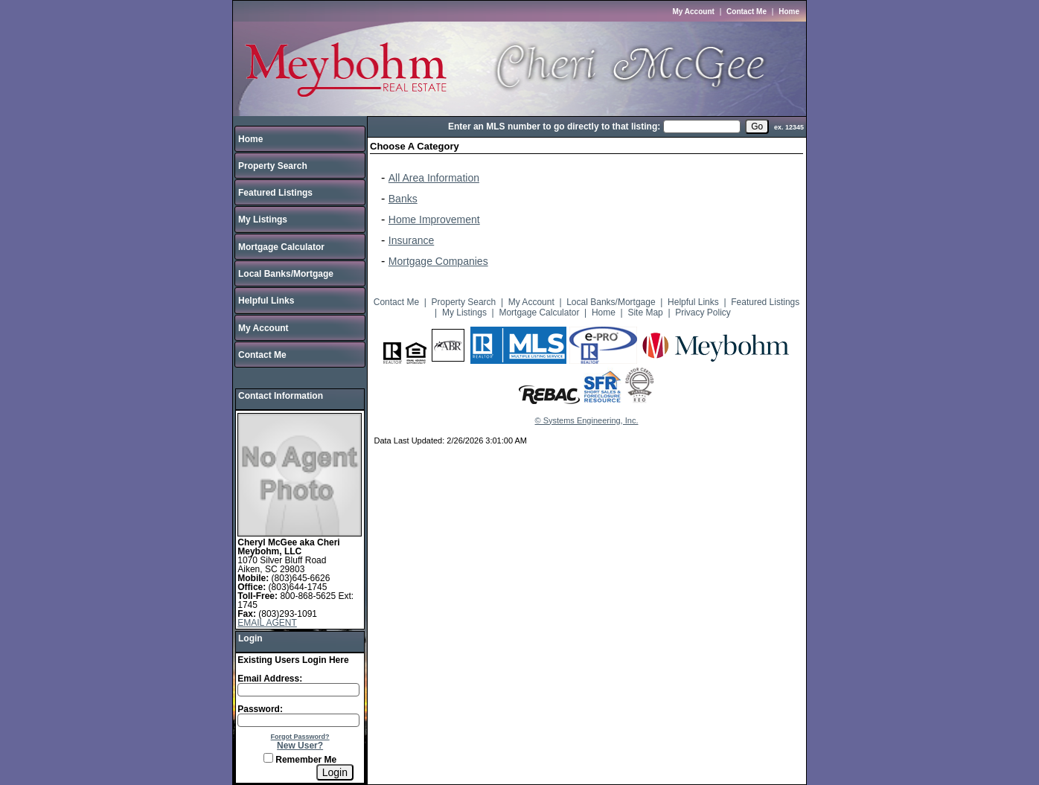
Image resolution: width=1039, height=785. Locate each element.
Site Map (644, 312)
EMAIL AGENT (267, 623)
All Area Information (434, 178)
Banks (403, 199)
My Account (693, 11)
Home (789, 11)
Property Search (272, 166)
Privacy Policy (703, 312)
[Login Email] (298, 689)
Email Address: (269, 678)
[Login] (335, 772)
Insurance (411, 240)
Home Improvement (434, 219)
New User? (300, 745)
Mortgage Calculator (281, 247)
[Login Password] (298, 720)
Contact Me (746, 11)
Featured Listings (275, 193)
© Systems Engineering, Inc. (587, 420)
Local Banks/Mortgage (285, 274)
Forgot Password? (300, 736)
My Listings (262, 219)
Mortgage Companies (438, 261)
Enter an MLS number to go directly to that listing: (554, 126)
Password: (260, 709)
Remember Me (299, 759)
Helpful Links (266, 300)
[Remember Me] (268, 758)
